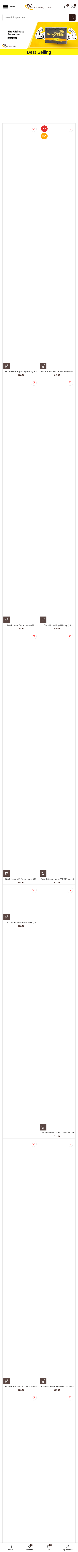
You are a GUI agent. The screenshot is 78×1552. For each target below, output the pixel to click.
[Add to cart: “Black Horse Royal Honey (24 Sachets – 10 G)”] (43, 620)
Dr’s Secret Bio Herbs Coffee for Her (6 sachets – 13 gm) (57, 1134)
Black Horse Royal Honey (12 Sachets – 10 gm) (20, 626)
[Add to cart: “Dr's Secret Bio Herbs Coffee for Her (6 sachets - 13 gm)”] (43, 1127)
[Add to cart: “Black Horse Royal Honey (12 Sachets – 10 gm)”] (6, 620)
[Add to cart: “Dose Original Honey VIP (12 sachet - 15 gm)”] (43, 873)
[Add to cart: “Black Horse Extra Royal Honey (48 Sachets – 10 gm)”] (43, 366)
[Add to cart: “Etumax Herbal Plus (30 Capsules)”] (6, 1381)
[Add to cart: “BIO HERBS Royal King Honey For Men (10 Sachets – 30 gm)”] (6, 366)
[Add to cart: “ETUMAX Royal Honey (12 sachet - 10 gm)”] (43, 1381)
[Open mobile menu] (9, 6)
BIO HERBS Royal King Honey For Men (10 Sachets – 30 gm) (21, 372)
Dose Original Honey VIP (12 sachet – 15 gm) (57, 880)
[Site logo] (39, 6)
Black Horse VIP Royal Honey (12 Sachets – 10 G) (20, 880)
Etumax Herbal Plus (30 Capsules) (20, 1386)
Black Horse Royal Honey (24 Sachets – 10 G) (57, 626)
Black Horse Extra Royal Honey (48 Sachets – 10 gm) (57, 372)
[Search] (39, 17)
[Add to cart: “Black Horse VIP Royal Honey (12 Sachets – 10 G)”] (6, 873)
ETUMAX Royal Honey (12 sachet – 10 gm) (57, 1387)
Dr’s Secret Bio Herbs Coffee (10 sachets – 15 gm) (21, 923)
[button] (39, 35)
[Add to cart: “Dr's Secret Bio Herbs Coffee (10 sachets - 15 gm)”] (6, 917)
